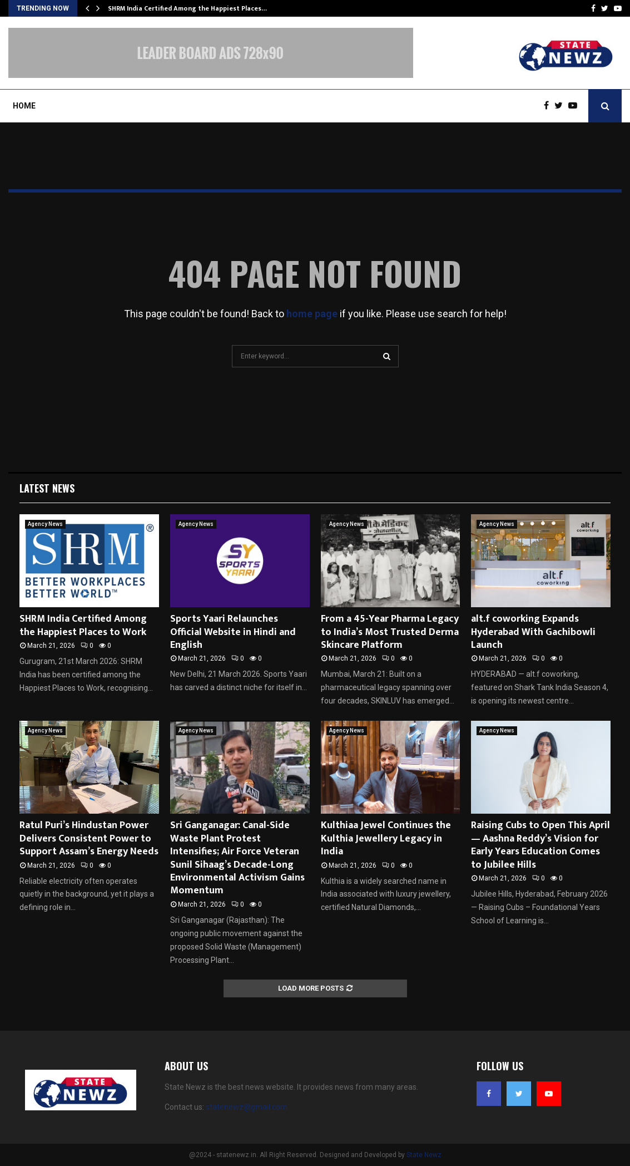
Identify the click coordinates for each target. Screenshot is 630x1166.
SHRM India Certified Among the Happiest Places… (187, 8)
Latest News (47, 488)
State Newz (424, 1155)
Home (24, 105)
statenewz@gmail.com (246, 1107)
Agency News (45, 524)
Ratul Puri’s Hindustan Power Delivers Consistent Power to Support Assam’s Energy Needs (88, 838)
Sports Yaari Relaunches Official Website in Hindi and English (233, 632)
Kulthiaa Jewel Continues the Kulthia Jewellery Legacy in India (386, 838)
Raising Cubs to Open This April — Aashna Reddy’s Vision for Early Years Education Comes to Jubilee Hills (540, 845)
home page (312, 313)
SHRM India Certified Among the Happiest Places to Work (83, 625)
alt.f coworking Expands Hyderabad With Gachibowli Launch (533, 632)
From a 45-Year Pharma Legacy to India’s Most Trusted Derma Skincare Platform (390, 632)
